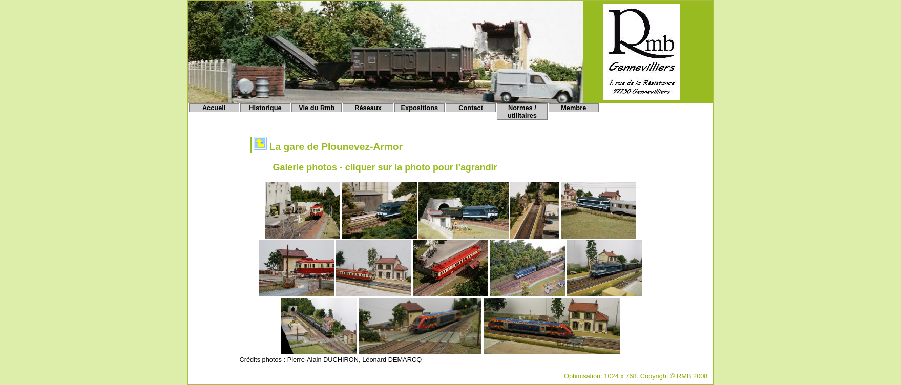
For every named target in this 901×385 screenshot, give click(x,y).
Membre (573, 108)
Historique (265, 108)
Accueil (214, 108)
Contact (470, 108)
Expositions (419, 108)
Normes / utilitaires (522, 111)
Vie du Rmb (316, 108)
